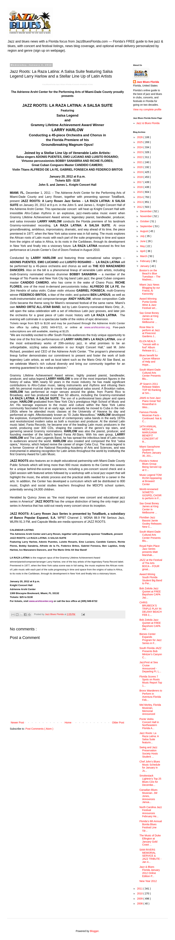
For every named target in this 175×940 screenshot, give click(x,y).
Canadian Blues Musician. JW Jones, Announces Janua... (148, 796)
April (143, 251)
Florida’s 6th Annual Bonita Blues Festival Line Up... (150, 826)
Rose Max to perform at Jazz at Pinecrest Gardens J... (149, 332)
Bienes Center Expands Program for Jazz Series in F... (150, 639)
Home (68, 722)
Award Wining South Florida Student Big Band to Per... (150, 579)
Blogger (94, 931)
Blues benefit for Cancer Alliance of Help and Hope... (149, 360)
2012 (140, 206)
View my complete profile (147, 109)
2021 (140, 162)
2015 (140, 191)
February (145, 261)
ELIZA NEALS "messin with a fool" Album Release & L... (149, 346)
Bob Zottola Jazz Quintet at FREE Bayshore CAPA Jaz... (150, 593)
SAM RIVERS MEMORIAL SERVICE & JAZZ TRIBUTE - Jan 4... (150, 855)
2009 (140, 898)
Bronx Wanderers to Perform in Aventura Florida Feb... (150, 695)
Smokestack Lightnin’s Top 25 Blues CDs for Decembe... (150, 780)
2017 (140, 182)
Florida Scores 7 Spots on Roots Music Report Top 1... (150, 681)
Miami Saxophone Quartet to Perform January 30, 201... (150, 451)
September (146, 226)
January (145, 266)
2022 (140, 157)
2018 (140, 177)
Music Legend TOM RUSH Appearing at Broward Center (150, 479)
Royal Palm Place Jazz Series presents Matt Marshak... (149, 550)
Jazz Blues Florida (148, 81)
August (144, 231)
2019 (140, 172)
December (146, 211)
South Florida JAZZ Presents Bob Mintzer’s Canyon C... (150, 653)
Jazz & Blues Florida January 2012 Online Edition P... (149, 871)
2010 (140, 893)
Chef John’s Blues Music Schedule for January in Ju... (149, 766)
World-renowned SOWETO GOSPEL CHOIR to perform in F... (150, 494)
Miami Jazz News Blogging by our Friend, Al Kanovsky (149, 289)
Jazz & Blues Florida (148, 123)
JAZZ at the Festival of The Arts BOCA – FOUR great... (150, 564)
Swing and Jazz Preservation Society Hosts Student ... (148, 752)
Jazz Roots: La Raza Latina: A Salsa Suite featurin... (149, 738)
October (145, 221)
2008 (140, 903)
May (142, 246)
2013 (140, 202)
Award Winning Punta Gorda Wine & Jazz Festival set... (148, 303)
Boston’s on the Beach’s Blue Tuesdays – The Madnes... (149, 275)
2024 (140, 147)
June (143, 241)
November (146, 216)
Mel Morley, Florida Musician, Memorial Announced (150, 709)
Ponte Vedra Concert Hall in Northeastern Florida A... (149, 724)
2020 (140, 167)
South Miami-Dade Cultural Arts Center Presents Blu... (150, 374)
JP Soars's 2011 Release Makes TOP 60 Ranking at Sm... (150, 388)
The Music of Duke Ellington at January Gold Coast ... (150, 840)
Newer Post (17, 722)
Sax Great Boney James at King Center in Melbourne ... (149, 317)
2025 (140, 142)
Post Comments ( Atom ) (39, 728)
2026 (140, 137)
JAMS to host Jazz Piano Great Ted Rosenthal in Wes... (150, 402)
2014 (140, 197)
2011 (140, 888)
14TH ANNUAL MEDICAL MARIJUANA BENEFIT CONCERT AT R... (148, 434)
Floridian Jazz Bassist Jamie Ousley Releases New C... (150, 522)
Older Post (118, 722)
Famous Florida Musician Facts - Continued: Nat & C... (150, 417)
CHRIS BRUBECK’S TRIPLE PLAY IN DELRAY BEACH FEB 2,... (150, 608)
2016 (140, 187)
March (144, 256)
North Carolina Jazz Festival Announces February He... (150, 812)
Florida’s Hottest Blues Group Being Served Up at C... (150, 465)
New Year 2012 (148, 881)
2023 (140, 152)
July (142, 236)
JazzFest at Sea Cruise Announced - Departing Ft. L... (150, 667)
